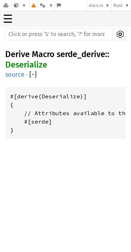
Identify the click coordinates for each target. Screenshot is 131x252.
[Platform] (46, 5)
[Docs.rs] (6, 5)
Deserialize (26, 65)
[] (33, 74)
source (14, 74)
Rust (118, 5)
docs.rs (96, 5)
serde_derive (81, 54)
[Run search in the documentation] (59, 34)
